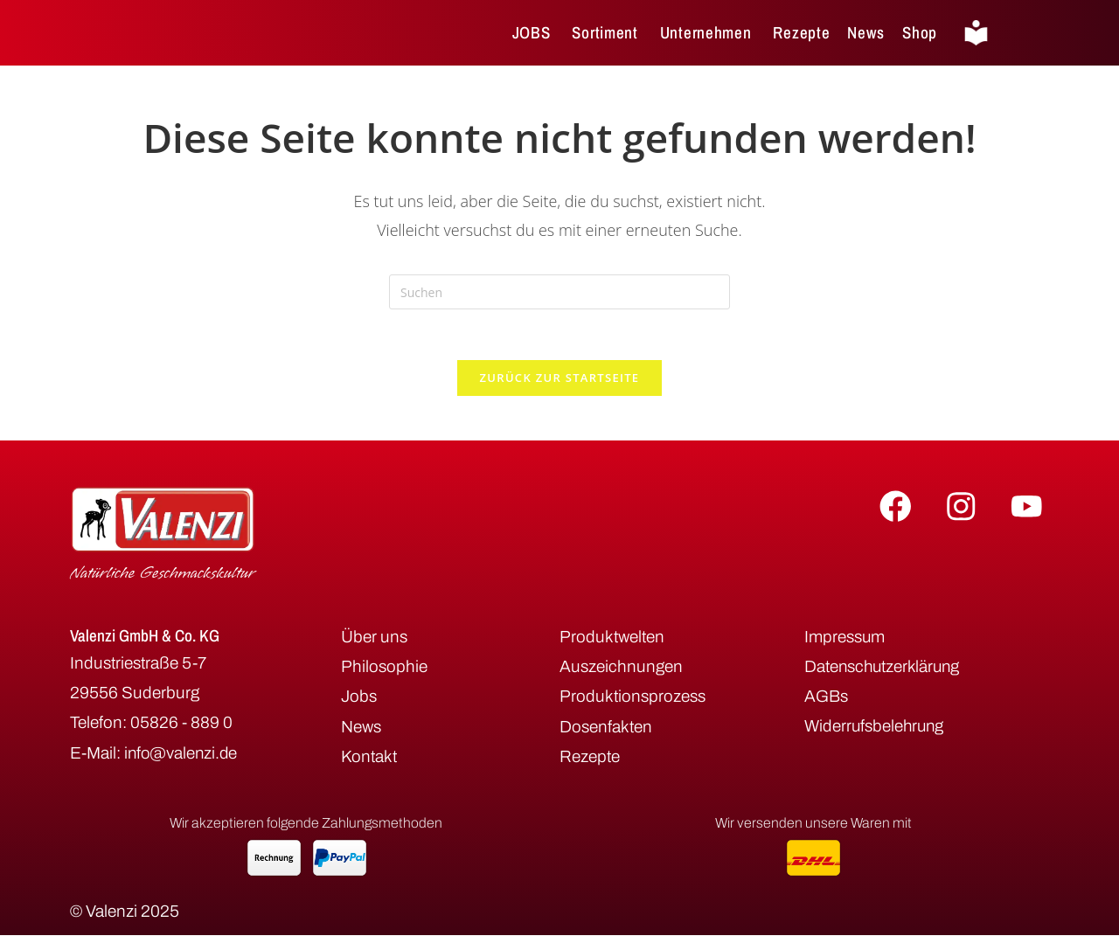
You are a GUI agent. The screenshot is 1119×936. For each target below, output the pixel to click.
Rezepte (590, 759)
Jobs (359, 699)
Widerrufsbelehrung (875, 729)
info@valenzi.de (182, 755)
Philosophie (384, 669)
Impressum (845, 639)
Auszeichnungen (621, 669)
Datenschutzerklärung (884, 669)
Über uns (374, 639)
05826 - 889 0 (181, 725)
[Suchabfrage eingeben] (559, 291)
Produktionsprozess (632, 699)
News (361, 729)
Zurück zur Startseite (560, 380)
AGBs (826, 699)
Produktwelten (612, 639)
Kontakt (369, 759)
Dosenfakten (606, 729)
